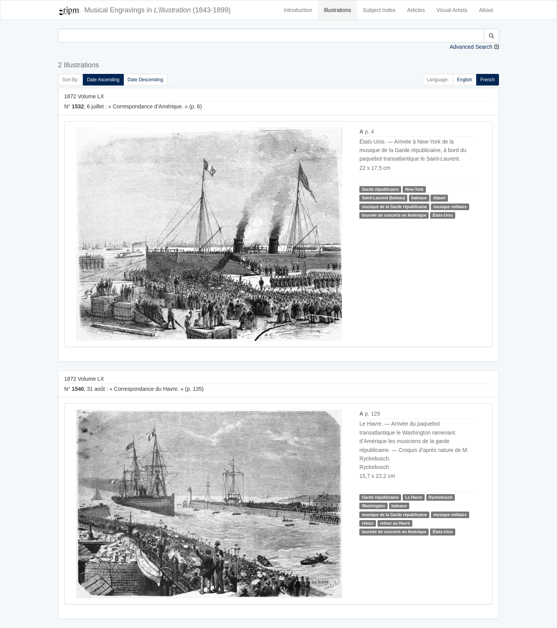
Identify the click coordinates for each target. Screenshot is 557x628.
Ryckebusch (441, 497)
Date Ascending (103, 79)
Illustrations (337, 10)
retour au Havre (395, 523)
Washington (373, 505)
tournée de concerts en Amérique (394, 215)
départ (439, 197)
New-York (414, 189)
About (486, 10)
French (487, 79)
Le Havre (413, 497)
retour (368, 523)
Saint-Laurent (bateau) (383, 197)
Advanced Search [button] (470, 47)
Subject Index (379, 10)
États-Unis (443, 215)
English (464, 79)
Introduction (298, 10)
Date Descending (145, 79)
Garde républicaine (380, 189)
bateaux (419, 197)
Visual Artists (452, 10)
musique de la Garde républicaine (394, 206)
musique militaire (449, 206)
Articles (416, 10)
